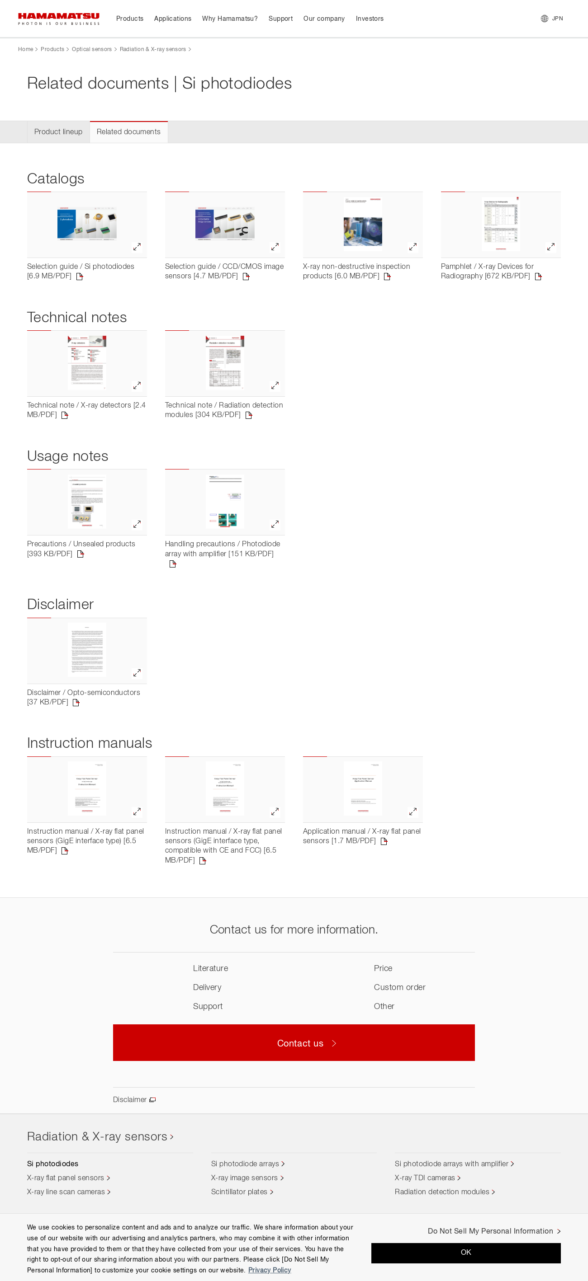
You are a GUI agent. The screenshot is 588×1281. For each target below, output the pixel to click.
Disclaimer (130, 1100)
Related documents (129, 132)
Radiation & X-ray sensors (153, 49)
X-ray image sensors (244, 1178)
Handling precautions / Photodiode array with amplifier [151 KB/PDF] (222, 549)
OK (466, 1253)
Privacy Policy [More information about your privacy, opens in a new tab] (269, 1270)
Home (25, 49)
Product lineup (58, 132)
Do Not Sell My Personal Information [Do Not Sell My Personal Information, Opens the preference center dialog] (490, 1231)
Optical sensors (92, 49)
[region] (294, 1247)
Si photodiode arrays (245, 1164)
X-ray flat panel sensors (65, 1178)
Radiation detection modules (442, 1192)
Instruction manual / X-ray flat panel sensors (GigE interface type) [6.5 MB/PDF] (85, 841)
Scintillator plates (239, 1192)
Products (52, 49)
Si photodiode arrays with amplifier (451, 1164)
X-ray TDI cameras (425, 1178)
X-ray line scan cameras (66, 1192)
